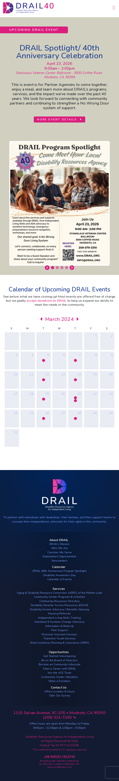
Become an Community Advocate (59, 664)
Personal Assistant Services (59, 634)
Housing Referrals (59, 613)
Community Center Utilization (59, 677)
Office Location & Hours (59, 691)
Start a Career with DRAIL (59, 669)
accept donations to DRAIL (46, 300)
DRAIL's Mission (59, 544)
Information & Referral (59, 626)
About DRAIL (58, 540)
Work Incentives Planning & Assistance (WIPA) (59, 643)
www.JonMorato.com (59, 767)
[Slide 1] (52, 267)
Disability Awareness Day (59, 575)
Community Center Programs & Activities (59, 597)
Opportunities (59, 652)
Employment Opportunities (59, 556)
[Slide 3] (61, 267)
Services (59, 589)
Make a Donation (59, 681)
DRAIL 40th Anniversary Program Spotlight (59, 571)
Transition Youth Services (59, 638)
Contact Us (59, 687)
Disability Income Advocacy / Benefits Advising (59, 609)
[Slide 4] (66, 267)
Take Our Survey (59, 695)
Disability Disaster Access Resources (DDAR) (59, 605)
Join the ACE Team (59, 673)
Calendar (58, 567)
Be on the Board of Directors (59, 660)
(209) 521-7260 (59, 717)
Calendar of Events (59, 579)
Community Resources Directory (59, 601)
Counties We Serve (59, 552)
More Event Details (59, 119)
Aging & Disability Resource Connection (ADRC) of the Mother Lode (59, 593)
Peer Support (59, 630)
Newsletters (59, 561)
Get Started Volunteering (59, 656)
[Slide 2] (57, 267)
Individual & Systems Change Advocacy (59, 622)
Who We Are (59, 548)
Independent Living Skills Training (59, 618)
